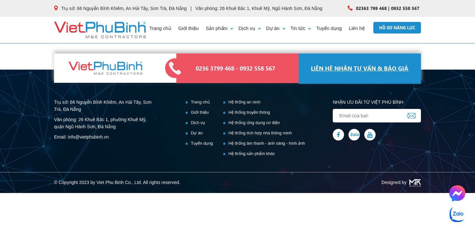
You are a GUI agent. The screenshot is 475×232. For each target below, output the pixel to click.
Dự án (275, 28)
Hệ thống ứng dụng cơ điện (254, 122)
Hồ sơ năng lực (397, 27)
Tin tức (301, 28)
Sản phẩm (219, 28)
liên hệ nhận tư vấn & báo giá (359, 68)
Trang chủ (160, 28)
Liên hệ (357, 28)
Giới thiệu (188, 28)
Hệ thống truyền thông (249, 112)
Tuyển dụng (329, 28)
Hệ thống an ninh (244, 102)
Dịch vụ (249, 28)
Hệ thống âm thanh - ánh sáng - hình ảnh (266, 143)
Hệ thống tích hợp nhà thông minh (260, 132)
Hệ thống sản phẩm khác (251, 153)
